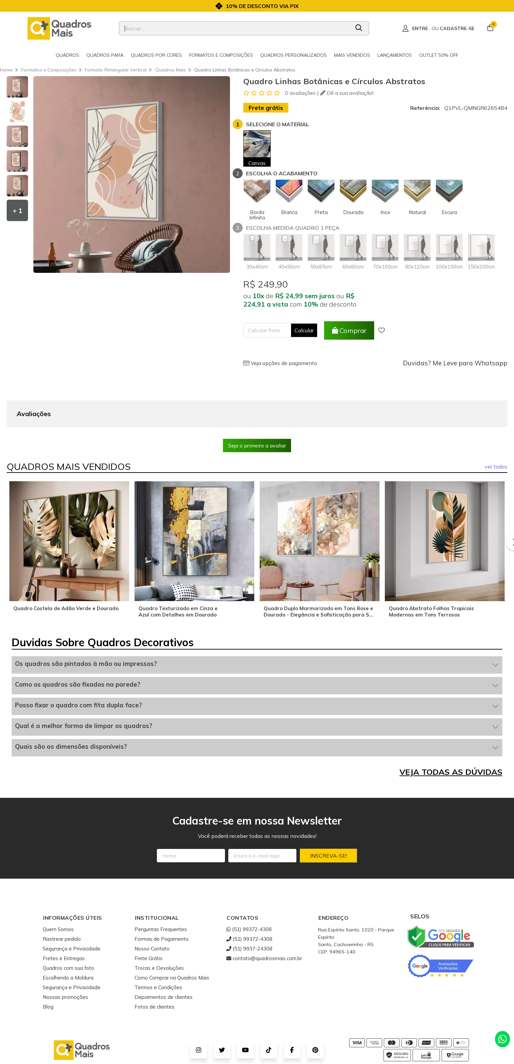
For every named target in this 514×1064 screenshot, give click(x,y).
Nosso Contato (152, 915)
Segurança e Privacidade (71, 915)
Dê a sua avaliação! (346, 93)
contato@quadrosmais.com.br (264, 925)
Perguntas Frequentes (161, 896)
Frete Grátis (149, 925)
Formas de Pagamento (162, 905)
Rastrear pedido (62, 905)
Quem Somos (58, 896)
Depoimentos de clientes (164, 963)
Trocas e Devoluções (159, 934)
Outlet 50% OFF (438, 55)
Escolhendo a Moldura (68, 944)
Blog (48, 973)
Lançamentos (394, 55)
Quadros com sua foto (68, 934)
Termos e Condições (158, 954)
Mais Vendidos (352, 55)
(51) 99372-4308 (249, 896)
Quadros (67, 55)
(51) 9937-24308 (249, 915)
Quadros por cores (156, 55)
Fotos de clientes (155, 973)
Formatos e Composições (221, 55)
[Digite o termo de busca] (234, 28)
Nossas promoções (65, 963)
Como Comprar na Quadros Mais (172, 944)
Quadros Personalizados (293, 55)
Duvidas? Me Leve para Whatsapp (455, 363)
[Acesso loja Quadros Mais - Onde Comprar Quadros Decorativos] (438, 28)
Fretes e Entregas (64, 925)
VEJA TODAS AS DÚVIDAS (451, 738)
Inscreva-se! (328, 822)
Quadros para (104, 55)
